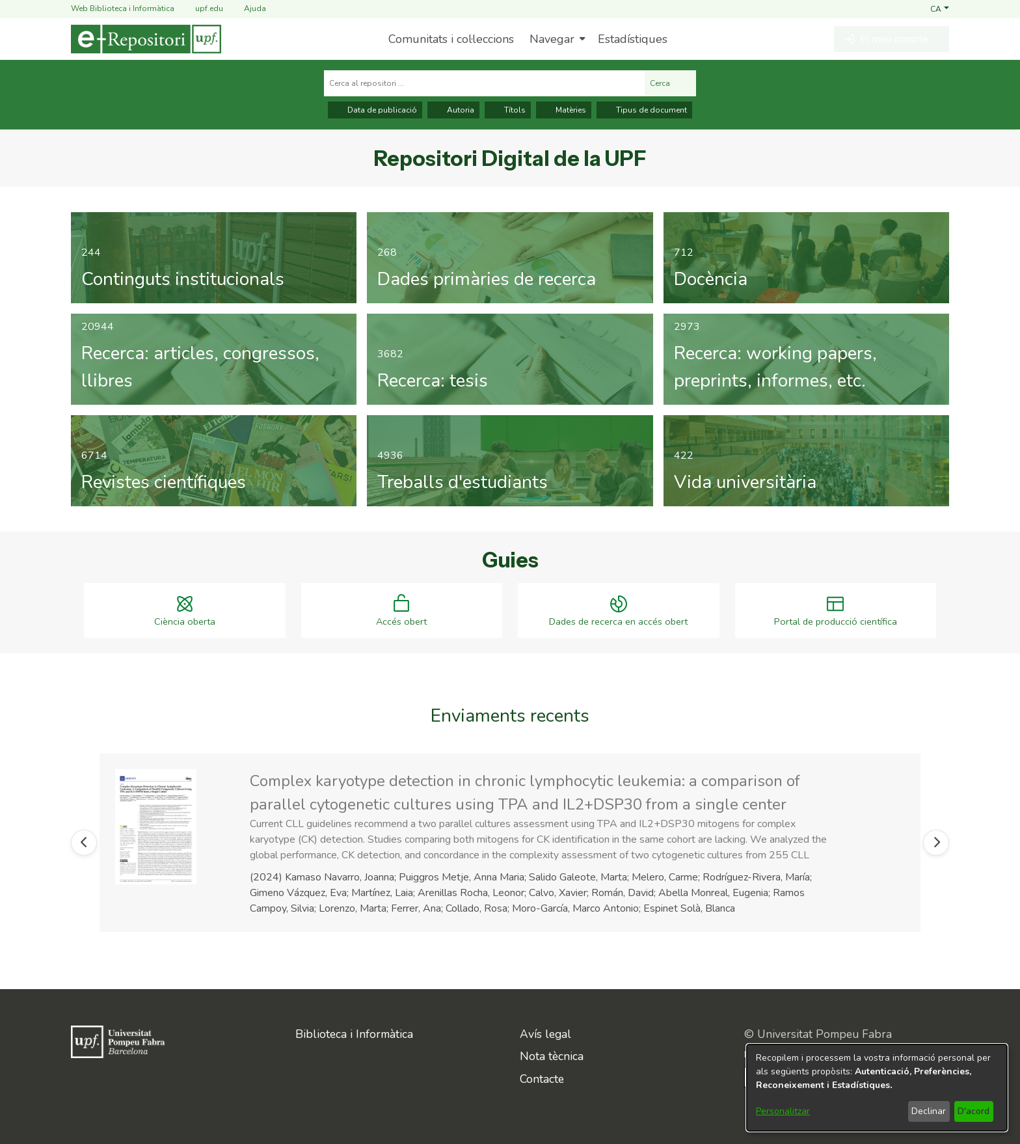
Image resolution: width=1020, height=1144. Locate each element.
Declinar (928, 1111)
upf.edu (201, 9)
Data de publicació (375, 110)
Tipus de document (644, 110)
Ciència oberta (184, 623)
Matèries (563, 110)
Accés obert (401, 623)
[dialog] (877, 1087)
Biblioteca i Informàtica (354, 1033)
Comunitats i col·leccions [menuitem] (451, 39)
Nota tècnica (552, 1055)
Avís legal (545, 1033)
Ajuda (247, 9)
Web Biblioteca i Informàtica (122, 8)
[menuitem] (556, 39)
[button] (939, 8)
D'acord (973, 1111)
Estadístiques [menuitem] (632, 39)
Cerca (670, 83)
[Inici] (146, 39)
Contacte (542, 1078)
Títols (508, 110)
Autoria (453, 110)
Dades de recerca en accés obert (618, 623)
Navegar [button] (552, 39)
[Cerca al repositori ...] (484, 83)
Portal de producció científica (835, 623)
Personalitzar (783, 1111)
